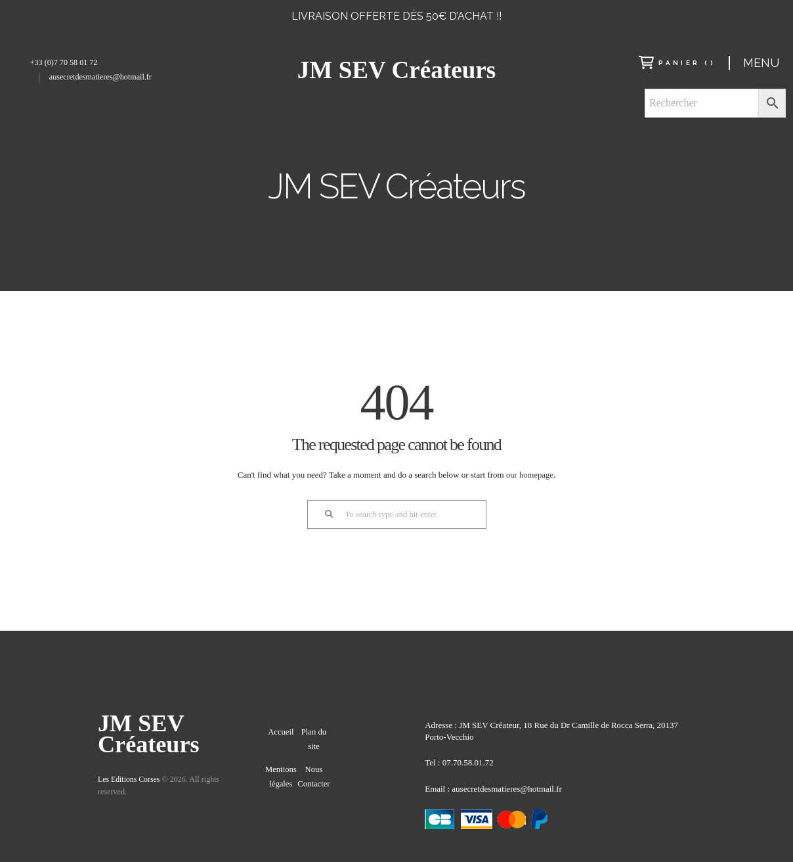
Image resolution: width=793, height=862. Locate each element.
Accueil (281, 736)
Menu (761, 63)
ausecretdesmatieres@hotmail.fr (100, 76)
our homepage (529, 475)
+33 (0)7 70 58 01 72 (64, 62)
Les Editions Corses (129, 780)
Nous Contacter (314, 787)
